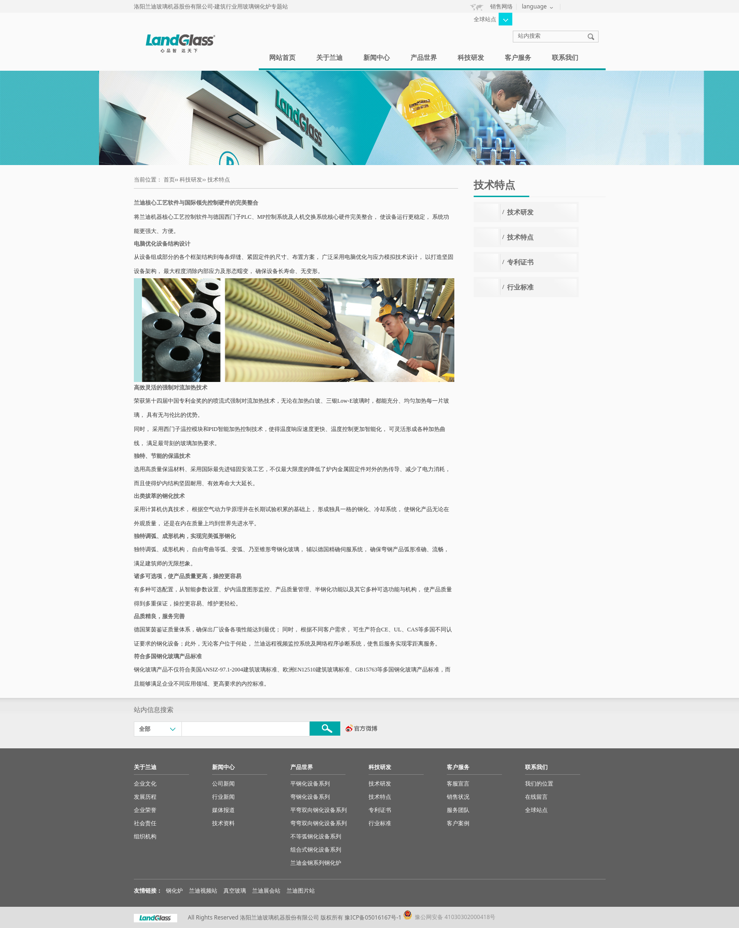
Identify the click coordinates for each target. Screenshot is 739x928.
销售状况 (458, 797)
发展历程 (145, 797)
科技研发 (471, 57)
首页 (169, 179)
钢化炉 (174, 891)
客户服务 (518, 57)
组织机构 (145, 836)
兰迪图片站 (301, 891)
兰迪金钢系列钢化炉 (315, 863)
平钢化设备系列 (310, 783)
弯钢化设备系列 (310, 797)
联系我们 (565, 57)
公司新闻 (223, 783)
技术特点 (218, 179)
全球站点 (536, 810)
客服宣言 (458, 783)
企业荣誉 (145, 810)
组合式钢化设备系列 (315, 849)
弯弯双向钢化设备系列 (318, 823)
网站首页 (282, 57)
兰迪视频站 (203, 891)
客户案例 (458, 823)
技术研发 (520, 211)
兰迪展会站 (266, 891)
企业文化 (145, 783)
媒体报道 (223, 810)
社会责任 (145, 823)
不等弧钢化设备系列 (315, 836)
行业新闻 (223, 797)
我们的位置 (539, 783)
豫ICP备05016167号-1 (373, 917)
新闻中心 (376, 57)
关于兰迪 (329, 57)
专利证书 (520, 261)
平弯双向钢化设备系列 (318, 810)
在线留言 (536, 797)
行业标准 (520, 286)
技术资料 (223, 823)
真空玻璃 (234, 891)
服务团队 (458, 810)
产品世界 (424, 57)
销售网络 (501, 6)
